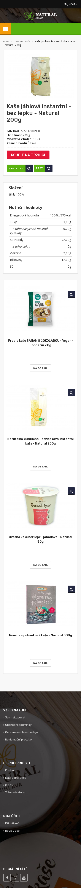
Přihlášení (12, 823)
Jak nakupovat (15, 717)
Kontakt (10, 770)
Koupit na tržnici (28, 155)
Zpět (44, 168)
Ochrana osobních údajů (21, 732)
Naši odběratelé (15, 777)
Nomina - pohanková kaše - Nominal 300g (40, 635)
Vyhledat (21, 168)
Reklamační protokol (18, 739)
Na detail (40, 368)
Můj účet (71, 4)
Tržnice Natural (15, 792)
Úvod (6, 41)
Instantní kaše (22, 41)
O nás (9, 785)
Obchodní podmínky (18, 724)
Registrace (12, 830)
